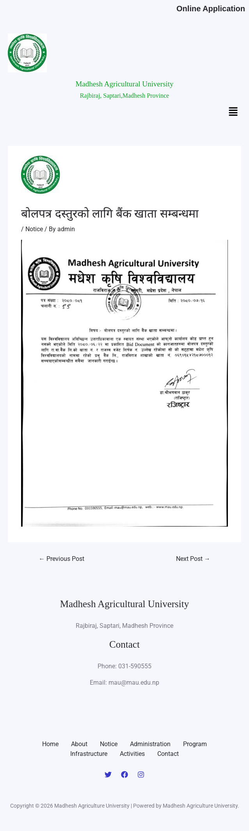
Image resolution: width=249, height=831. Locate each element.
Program (195, 744)
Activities (132, 753)
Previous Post (61, 558)
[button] (233, 112)
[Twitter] (108, 774)
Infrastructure (88, 753)
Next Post (193, 558)
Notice (34, 229)
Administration (150, 744)
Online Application (210, 8)
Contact (168, 753)
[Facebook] (124, 774)
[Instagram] (140, 774)
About (79, 744)
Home (50, 744)
